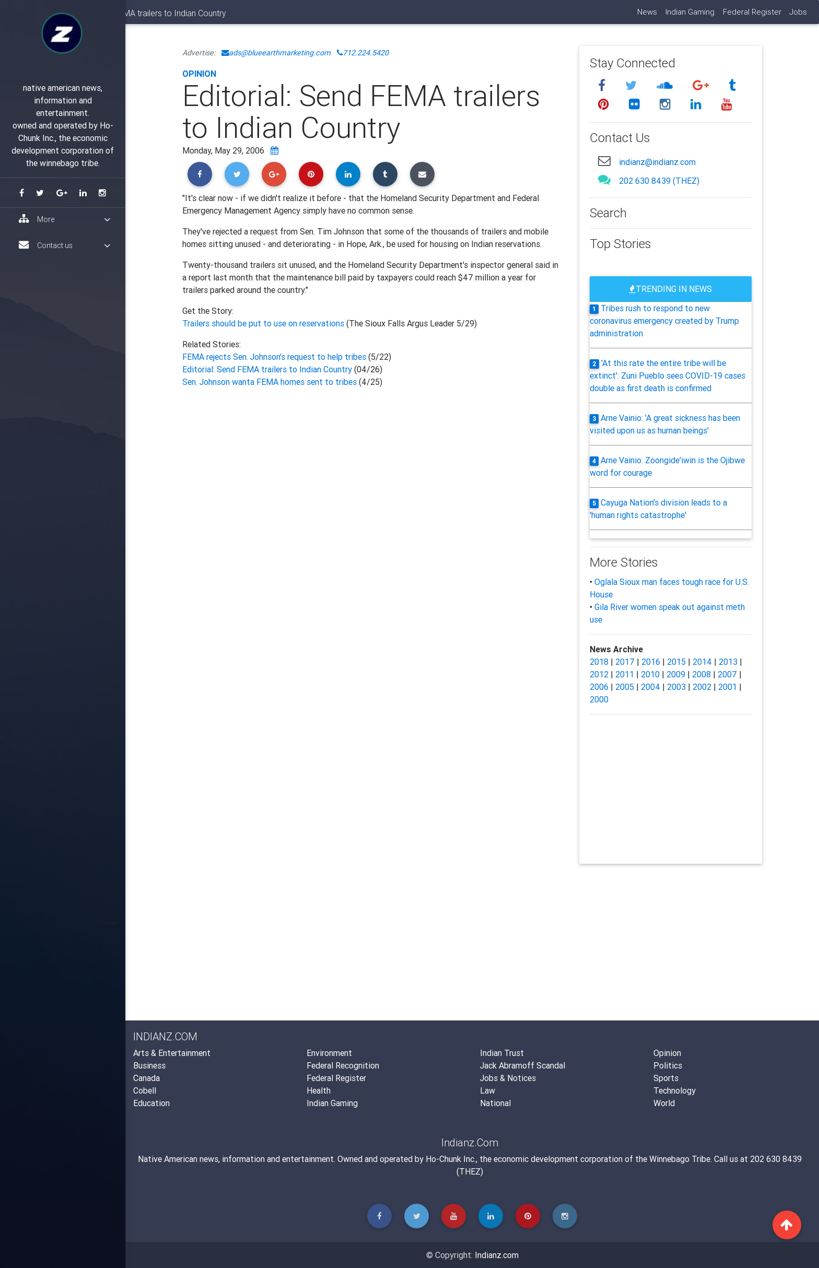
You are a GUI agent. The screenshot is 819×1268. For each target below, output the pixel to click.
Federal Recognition (343, 1065)
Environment (329, 1053)
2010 (650, 674)
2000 (599, 699)
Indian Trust (502, 1053)
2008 (701, 674)
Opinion (199, 73)
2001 (727, 687)
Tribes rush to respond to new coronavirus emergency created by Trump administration (664, 320)
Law (487, 1090)
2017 (625, 661)
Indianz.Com (155, 17)
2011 (624, 674)
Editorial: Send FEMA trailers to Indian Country (267, 369)
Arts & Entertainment (171, 1053)
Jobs (797, 16)
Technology (674, 1090)
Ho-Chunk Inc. (451, 1159)
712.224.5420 (363, 52)
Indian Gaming (688, 16)
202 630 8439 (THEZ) (659, 180)
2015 (676, 661)
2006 (599, 687)
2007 (727, 674)
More (64, 219)
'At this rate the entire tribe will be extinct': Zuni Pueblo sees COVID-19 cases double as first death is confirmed (667, 375)
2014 (702, 661)
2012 (599, 674)
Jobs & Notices (508, 1078)
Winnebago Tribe (679, 1159)
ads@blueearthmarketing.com (276, 52)
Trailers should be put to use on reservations (264, 323)
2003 (676, 687)
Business (149, 1065)
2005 (624, 687)
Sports (665, 1078)
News (646, 16)
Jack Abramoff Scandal (522, 1065)
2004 (650, 687)
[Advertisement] (373, 502)
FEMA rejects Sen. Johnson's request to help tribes (275, 356)
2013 (728, 661)
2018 (599, 661)
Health (319, 1090)
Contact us (64, 245)
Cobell (144, 1090)
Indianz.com (497, 1255)
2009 (675, 674)
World (664, 1103)
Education (151, 1103)
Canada (146, 1078)
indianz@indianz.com (657, 162)
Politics (667, 1065)
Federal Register (751, 16)
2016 (650, 661)
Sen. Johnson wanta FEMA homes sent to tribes (270, 382)
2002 (702, 687)
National (495, 1103)
